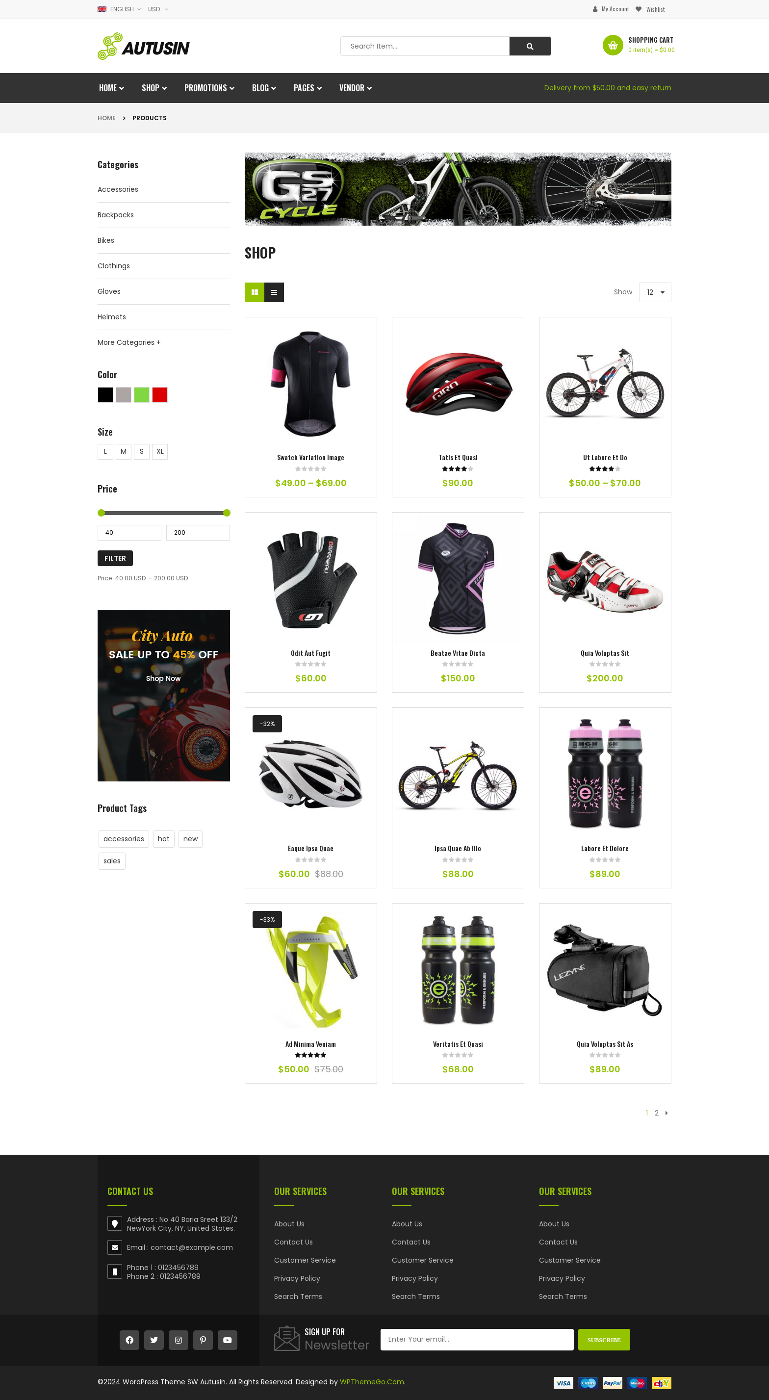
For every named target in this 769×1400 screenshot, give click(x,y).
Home (107, 118)
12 (650, 292)
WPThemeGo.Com (372, 1382)
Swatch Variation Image (310, 457)
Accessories (118, 189)
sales (112, 861)
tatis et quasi (458, 457)
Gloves (109, 291)
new (190, 839)
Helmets (112, 317)
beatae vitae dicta (458, 652)
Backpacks (116, 215)
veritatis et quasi (458, 1043)
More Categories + (129, 342)
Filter (115, 558)
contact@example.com (192, 1247)
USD (154, 9)
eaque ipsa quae (310, 848)
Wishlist (655, 9)
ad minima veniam (310, 1043)
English (116, 9)
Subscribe (604, 1340)
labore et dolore (605, 848)
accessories (123, 839)
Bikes (106, 240)
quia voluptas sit (605, 652)
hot (164, 839)
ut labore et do (605, 457)
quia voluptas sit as (605, 1043)
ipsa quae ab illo (458, 848)
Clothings (114, 266)
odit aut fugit (311, 652)
